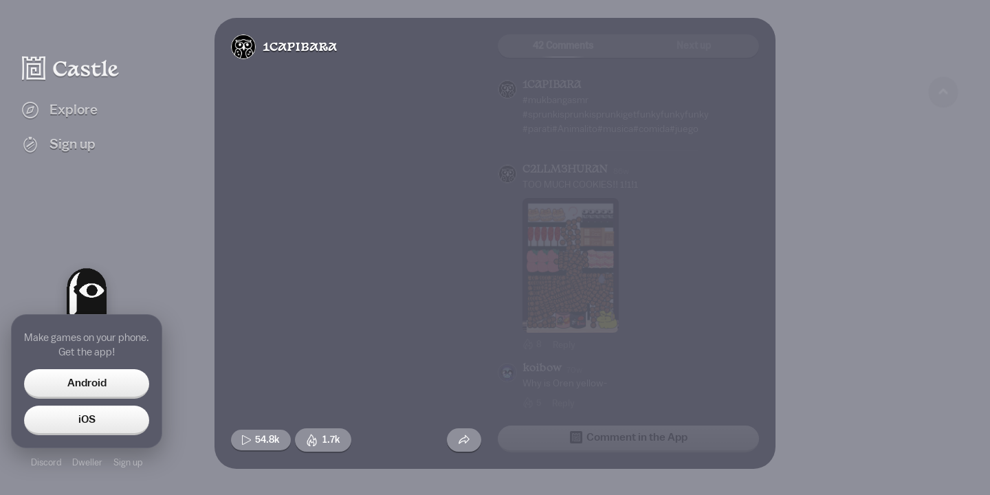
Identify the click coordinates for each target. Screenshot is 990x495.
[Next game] (943, 409)
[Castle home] (71, 68)
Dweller (87, 462)
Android (87, 382)
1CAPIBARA (300, 48)
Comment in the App (629, 437)
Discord (46, 462)
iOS (87, 419)
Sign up (127, 462)
